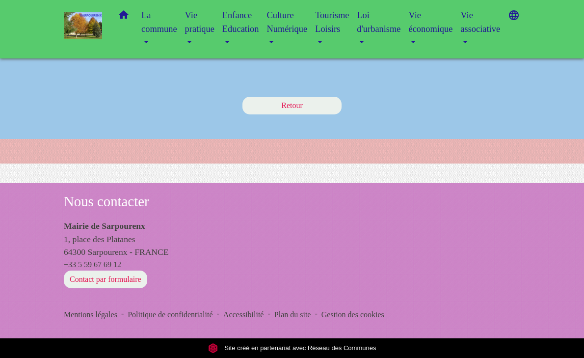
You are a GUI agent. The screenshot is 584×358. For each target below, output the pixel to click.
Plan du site (292, 314)
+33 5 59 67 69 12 (92, 264)
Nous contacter (106, 201)
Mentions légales (90, 314)
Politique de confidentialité (170, 314)
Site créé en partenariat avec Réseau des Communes (292, 348)
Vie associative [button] (480, 22)
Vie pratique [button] (199, 22)
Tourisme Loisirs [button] (332, 22)
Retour (292, 105)
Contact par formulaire (105, 279)
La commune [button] (159, 22)
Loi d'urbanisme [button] (378, 22)
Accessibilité (243, 314)
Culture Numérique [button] (286, 22)
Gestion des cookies (352, 314)
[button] (123, 17)
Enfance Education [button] (240, 22)
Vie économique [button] (430, 22)
